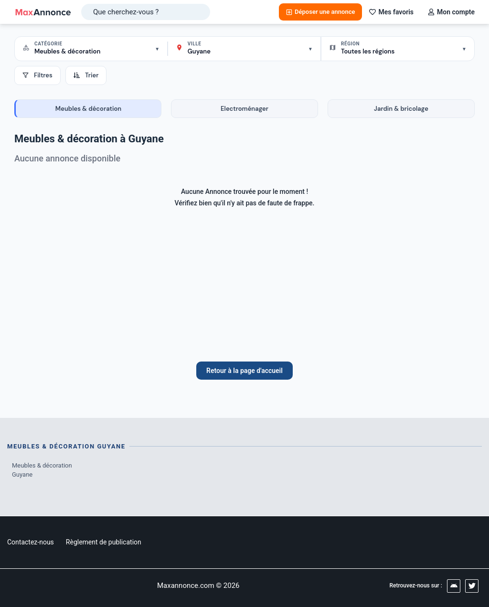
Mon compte (451, 12)
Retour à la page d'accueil (244, 370)
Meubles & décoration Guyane (42, 470)
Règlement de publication (103, 542)
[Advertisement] (244, 290)
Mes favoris (391, 12)
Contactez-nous (30, 542)
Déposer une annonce (320, 11)
